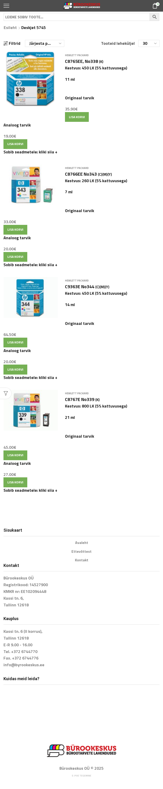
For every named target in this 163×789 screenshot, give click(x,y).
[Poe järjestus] (44, 43)
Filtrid (11, 43)
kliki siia (48, 152)
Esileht (10, 28)
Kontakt (81, 560)
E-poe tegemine (81, 775)
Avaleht (81, 542)
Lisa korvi (77, 116)
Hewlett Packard (77, 55)
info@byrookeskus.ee (23, 665)
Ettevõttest (81, 551)
